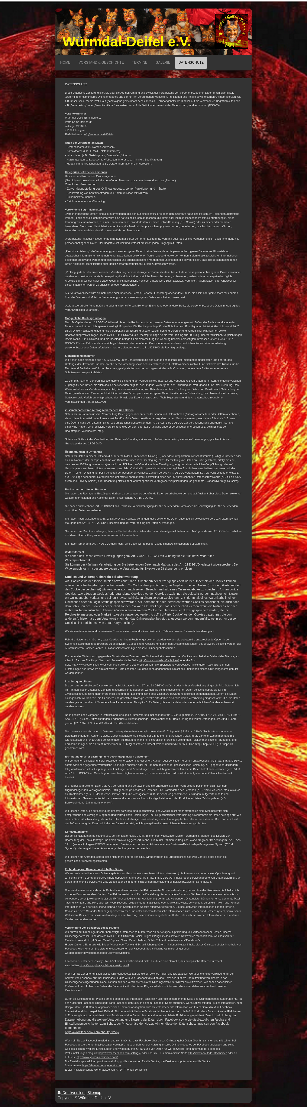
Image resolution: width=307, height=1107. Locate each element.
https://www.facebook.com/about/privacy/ (92, 1032)
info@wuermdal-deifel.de (99, 134)
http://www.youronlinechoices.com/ (97, 1057)
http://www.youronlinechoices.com (92, 664)
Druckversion (71, 1093)
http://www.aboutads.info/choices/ (159, 660)
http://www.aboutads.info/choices (207, 1053)
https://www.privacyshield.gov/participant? (104, 965)
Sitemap (94, 1093)
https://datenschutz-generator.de (101, 1065)
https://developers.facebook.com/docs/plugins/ (102, 952)
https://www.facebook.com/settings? (119, 1053)
